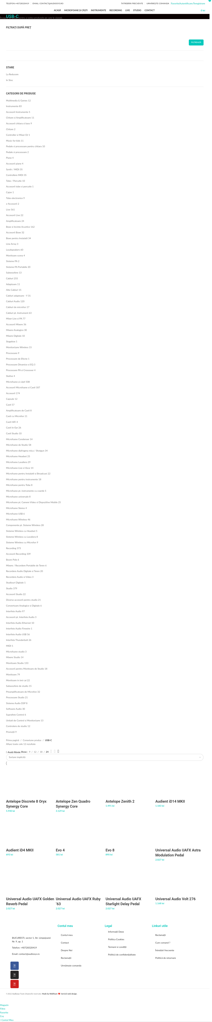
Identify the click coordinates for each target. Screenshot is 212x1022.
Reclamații (66, 957)
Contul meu (67, 935)
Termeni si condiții (117, 947)
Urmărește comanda (71, 965)
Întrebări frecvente (164, 950)
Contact (65, 942)
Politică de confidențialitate (122, 954)
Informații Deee (116, 931)
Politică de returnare (165, 957)
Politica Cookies (116, 939)
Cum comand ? (162, 942)
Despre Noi (66, 950)
